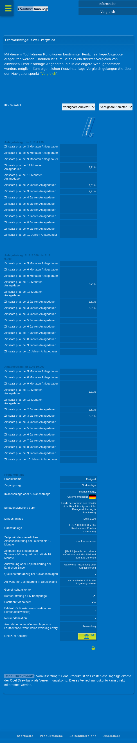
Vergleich (107, 11)
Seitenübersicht (83, 736)
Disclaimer (111, 736)
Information (108, 4)
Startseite (25, 736)
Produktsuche (51, 736)
